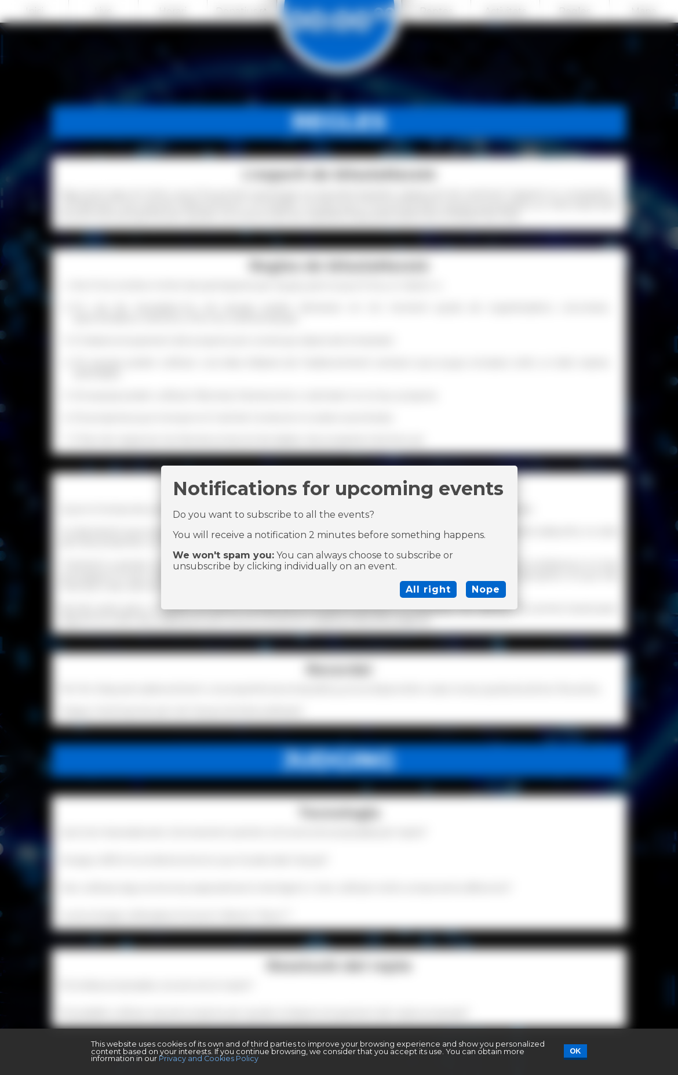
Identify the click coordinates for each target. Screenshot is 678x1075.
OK (575, 1051)
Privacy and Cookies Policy (208, 1058)
